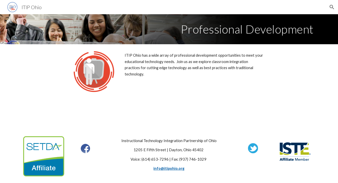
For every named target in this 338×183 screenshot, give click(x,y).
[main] (168, 29)
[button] (332, 7)
